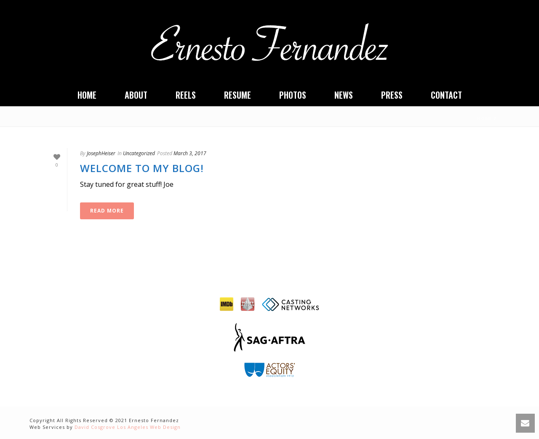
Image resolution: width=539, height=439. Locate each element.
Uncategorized (139, 153)
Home (86, 95)
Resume (237, 95)
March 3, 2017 (189, 153)
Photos (292, 95)
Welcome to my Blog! (142, 168)
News (343, 95)
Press (392, 95)
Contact (446, 95)
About (136, 95)
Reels (186, 95)
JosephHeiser (101, 153)
